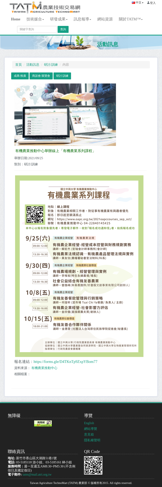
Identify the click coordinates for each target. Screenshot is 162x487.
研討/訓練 (51, 64)
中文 (137, 2)
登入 (153, 2)
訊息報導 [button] (82, 19)
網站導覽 (90, 428)
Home (15, 19)
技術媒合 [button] (35, 19)
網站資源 (105, 19)
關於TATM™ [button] (131, 19)
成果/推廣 (20, 75)
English (89, 423)
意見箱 (89, 434)
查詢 (63, 29)
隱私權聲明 (92, 440)
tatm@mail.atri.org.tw (37, 474)
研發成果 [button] (59, 19)
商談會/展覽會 (41, 75)
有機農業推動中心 (44, 368)
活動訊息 (107, 44)
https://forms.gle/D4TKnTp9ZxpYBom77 (65, 361)
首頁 (18, 64)
